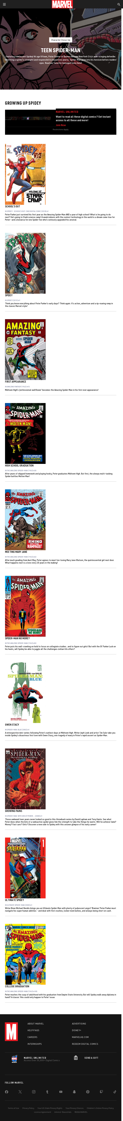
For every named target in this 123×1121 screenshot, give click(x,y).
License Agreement (42, 1112)
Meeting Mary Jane (16, 551)
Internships (35, 1044)
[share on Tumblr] (47, 1092)
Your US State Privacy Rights (49, 1108)
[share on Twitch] (101, 1092)
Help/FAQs (33, 1030)
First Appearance (15, 381)
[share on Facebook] (6, 1092)
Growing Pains (13, 811)
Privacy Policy (28, 1108)
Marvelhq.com (80, 1037)
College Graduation (17, 986)
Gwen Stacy (12, 724)
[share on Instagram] (33, 1092)
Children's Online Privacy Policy (100, 1108)
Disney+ (76, 1030)
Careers (32, 1037)
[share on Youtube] (60, 1092)
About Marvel (36, 1023)
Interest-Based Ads (62, 1112)
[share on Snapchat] (74, 1092)
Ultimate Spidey (14, 900)
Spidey (8, 295)
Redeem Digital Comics (85, 1044)
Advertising (79, 1023)
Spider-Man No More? (17, 638)
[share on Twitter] (20, 1092)
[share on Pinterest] (87, 1092)
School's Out (12, 206)
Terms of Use (13, 1108)
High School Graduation (19, 465)
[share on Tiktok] (115, 1092)
